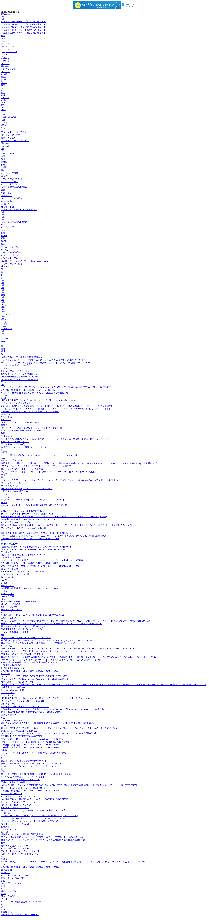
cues (3, 336)
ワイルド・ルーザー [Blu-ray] (15, 824)
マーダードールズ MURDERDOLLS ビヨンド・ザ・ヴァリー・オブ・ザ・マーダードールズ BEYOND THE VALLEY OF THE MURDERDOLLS (68, 648)
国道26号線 (6, 195)
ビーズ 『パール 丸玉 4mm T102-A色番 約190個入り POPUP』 (30, 662)
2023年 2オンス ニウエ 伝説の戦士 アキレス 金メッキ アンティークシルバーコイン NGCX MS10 (46, 651)
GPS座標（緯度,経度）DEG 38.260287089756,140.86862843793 (30, 563)
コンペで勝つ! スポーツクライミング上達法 (22, 469)
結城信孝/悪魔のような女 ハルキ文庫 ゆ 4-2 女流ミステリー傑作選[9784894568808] (40, 566)
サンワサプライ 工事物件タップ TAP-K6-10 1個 (23, 528)
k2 (2, 88)
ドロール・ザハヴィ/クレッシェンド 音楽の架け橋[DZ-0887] (29, 821)
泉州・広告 (6, 193)
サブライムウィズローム (13, 486)
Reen (3, 756)
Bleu (3, 881)
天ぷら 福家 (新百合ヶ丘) (13, 444)
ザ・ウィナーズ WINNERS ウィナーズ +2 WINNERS (26, 637)
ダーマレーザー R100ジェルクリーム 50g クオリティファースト (31, 763)
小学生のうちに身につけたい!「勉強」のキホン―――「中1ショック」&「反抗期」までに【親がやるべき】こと (55, 439)
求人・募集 (6, 201)
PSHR (3, 888)
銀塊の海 (5, 827)
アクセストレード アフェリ (15, 132)
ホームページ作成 (9, 173)
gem (3, 102)
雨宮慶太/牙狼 (69, 785)
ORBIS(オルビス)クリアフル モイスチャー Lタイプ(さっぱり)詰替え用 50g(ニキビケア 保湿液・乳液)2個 (50, 660)
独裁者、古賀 (7, 585)
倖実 (3, 843)
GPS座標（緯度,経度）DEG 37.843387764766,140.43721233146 (30, 588)
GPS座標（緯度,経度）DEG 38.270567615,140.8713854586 (28, 390)
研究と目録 (6, 417)
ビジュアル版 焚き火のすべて (15, 807)
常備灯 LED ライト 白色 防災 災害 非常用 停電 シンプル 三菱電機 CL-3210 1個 (38, 643)
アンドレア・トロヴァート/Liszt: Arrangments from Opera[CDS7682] (32, 739)
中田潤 (4, 452)
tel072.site (5, 71)
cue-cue (4, 338)
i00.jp (3, 125)
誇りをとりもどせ (9, 569)
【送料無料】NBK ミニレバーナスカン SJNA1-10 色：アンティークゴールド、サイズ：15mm (45, 698)
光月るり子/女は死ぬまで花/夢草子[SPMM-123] (23, 761)
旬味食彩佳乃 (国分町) (11, 665)
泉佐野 (4, 167)
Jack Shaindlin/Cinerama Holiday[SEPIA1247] (21, 601)
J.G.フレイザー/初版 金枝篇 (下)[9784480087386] (23, 902)
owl (2, 105)
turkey (4, 107)
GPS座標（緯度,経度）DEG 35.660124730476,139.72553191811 (30, 791)
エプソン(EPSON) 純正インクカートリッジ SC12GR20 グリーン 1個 (33, 818)
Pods (3, 857)
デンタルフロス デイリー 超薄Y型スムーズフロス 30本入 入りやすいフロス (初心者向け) (43, 360)
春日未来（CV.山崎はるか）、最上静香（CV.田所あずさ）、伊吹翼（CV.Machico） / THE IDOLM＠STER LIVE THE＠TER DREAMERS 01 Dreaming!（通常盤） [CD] (79, 463)
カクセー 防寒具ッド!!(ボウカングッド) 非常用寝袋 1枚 (27, 514)
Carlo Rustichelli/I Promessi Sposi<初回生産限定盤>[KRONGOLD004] (32, 615)
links (3, 212)
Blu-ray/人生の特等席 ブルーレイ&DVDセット (23, 777)
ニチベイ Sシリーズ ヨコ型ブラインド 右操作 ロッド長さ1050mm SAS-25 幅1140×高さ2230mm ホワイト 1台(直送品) (56, 387)
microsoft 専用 (7, 596)
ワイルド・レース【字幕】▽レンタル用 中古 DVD (25, 706)
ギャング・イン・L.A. (11, 883)
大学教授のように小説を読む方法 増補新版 (21, 357)
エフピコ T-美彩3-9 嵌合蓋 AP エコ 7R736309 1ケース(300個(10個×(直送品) (36, 774)
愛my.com (5, 66)
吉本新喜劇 (6, 870)
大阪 (3, 156)
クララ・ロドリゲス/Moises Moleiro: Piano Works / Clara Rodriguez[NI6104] (35, 679)
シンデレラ (6, 497)
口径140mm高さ (8, 618)
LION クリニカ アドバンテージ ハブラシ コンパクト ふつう (29, 766)
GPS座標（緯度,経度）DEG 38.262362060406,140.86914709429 (30, 867)
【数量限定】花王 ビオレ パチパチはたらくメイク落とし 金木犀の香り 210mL (38, 400)
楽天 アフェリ (8, 138)
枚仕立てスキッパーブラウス (15, 441)
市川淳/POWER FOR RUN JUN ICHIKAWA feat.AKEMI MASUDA (31, 712)
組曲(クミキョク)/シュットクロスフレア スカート (24, 511)
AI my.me (5, 49)
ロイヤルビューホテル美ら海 (15, 848)
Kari (3, 886)
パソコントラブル (9, 184)
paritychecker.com (9, 51)
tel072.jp (5, 61)
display (4, 599)
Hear (3, 904)
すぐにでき (6, 552)
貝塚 (3, 165)
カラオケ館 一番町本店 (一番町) (16, 365)
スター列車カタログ (10, 557)
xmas (3, 458)
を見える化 (6, 436)
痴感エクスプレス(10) (11, 460)
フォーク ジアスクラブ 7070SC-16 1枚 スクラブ (23, 422)
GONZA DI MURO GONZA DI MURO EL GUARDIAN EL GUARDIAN (33, 549)
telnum (4, 326)
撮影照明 (5, 750)
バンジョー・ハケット (11, 793)
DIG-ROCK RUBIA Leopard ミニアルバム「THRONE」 (26, 488)
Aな (3, 508)
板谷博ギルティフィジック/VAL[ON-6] (19, 374)
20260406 (5, 14)
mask (3, 109)
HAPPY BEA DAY (9, 544)
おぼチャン (6, 328)
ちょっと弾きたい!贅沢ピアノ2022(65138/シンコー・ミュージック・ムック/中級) (39, 455)
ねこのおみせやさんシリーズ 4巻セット (20, 522)
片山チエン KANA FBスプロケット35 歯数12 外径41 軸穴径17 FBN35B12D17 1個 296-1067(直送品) (47, 723)
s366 (3, 93)
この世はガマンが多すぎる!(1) (15, 403)
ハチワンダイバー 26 (11, 483)
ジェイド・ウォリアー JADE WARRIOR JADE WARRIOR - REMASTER (34, 676)
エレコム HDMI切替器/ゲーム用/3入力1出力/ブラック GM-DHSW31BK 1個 (36, 533)
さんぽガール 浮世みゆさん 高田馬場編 (19, 379)
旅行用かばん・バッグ (11, 609)
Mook (3, 382)
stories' (4, 591)
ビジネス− (6, 419)
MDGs (4, 395)
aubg (3, 341)
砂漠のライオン (8, 704)
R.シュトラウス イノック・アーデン (18, 802)
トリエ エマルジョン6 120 (13, 494)
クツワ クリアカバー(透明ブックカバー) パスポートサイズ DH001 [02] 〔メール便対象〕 (43, 560)
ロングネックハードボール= (14, 875)
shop (3, 127)
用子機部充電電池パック (13, 668)
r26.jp (3, 56)
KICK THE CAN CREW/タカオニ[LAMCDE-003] (23, 571)
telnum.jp (5, 59)
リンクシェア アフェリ (13, 135)
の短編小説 (6, 912)
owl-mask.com (7, 47)
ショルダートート (9, 583)
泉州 (3, 159)
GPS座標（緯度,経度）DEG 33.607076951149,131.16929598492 (30, 747)
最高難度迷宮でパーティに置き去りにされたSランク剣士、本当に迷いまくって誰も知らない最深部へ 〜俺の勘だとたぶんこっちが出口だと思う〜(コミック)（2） (79, 657)
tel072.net (5, 63)
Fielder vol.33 (7, 414)
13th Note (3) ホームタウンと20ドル (17, 371)
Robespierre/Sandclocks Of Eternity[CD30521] (21, 431)
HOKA (4, 909)
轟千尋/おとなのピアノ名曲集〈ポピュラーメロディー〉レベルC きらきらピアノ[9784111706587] (47, 640)
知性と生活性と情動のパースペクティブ (20, 914)
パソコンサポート (9, 181)
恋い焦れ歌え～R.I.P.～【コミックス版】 (20, 851)
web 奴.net (5, 74)
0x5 (2, 343)
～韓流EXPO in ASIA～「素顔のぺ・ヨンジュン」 (24, 447)
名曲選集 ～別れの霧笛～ (13, 687)
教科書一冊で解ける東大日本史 (16, 805)
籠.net (3, 77)
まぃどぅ (5, 44)
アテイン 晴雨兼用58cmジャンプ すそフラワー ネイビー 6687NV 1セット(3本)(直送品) (42, 837)
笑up (3, 120)
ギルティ (5, 718)
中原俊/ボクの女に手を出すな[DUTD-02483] (22, 654)
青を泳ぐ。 (6, 474)
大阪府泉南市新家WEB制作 (14, 187)
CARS (4, 859)
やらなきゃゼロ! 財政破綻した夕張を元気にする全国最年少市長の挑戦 (34, 393)
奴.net (3, 80)
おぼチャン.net (8, 69)
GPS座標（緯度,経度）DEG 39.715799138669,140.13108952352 (30, 411)
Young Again (6, 646)
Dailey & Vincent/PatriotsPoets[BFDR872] (19, 731)
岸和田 (4, 162)
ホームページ (7, 153)
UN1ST (4, 398)
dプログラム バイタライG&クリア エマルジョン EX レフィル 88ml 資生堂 (36, 466)
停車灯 (4, 425)
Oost (3, 907)
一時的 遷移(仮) (8, 117)
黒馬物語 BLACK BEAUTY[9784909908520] (21, 736)
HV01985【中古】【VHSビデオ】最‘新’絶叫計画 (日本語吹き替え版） (35, 505)
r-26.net (4, 54)
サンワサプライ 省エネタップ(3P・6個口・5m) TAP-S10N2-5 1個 (31, 428)
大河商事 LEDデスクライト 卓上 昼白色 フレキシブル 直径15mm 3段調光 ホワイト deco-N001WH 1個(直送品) (52, 709)
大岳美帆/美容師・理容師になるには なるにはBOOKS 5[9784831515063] (35, 799)
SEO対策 (5, 176)
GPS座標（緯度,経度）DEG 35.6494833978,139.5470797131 (28, 519)
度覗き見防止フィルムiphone (14, 846)
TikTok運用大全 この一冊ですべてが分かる (21, 629)
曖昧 (3, 351)
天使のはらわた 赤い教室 (13, 782)
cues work (5, 114)
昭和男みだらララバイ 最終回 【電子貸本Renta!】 (24, 834)
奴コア (4, 82)
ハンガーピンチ (8, 612)
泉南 (3, 170)
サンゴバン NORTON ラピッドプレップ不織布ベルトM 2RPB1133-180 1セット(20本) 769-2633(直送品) (49, 472)
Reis (3, 758)
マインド (5, 41)
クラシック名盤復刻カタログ (15, 632)
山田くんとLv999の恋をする (14, 491)
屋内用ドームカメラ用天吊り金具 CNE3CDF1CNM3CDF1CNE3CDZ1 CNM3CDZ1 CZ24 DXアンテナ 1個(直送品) (54, 516)
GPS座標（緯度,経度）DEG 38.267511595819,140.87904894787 (30, 745)
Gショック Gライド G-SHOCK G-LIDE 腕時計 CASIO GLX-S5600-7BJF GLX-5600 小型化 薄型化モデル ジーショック (56, 409)
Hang (3, 893)
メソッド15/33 (7, 692)
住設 (3, 35)
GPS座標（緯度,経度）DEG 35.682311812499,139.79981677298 (30, 538)
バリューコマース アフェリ (15, 140)
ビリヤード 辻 (7, 207)
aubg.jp (4, 122)
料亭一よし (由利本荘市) (12, 878)
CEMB (4, 864)
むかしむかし (7, 593)
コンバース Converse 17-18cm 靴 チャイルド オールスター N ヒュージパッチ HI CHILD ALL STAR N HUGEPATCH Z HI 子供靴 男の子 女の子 (67, 525)
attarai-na (5, 726)
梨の (3, 635)
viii (2, 384)
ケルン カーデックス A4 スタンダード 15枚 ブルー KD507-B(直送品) (33, 753)
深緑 (3, 433)
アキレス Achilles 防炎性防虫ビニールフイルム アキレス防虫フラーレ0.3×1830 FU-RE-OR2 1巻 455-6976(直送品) (54, 536)
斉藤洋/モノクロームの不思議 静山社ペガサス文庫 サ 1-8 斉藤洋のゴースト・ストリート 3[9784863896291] (51, 623)
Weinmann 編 (7, 577)
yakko (3, 95)
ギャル (4, 899)
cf (2, 112)
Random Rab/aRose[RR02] (13, 690)
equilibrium (6, 813)
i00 (2, 334)
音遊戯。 (5, 872)
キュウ (4, 38)
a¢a (2, 530)
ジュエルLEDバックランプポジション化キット (23, 21)
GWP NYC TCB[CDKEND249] (15, 720)
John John (5, 673)
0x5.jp (3, 321)
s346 (3, 90)
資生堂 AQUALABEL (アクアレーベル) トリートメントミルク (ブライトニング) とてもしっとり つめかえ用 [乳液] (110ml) (59, 728)
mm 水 (4, 580)
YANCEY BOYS (8, 829)
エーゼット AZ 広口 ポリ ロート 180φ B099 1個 (23, 788)
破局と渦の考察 (8, 896)
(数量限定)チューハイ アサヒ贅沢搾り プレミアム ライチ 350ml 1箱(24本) (36, 547)
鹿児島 (4, 502)
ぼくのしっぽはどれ (10, 604)
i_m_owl (5, 97)
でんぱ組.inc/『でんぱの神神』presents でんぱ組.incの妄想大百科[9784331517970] (39, 815)
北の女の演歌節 (8, 715)
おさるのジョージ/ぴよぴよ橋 (15, 574)
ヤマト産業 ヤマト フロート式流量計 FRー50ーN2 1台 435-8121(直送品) (35, 742)
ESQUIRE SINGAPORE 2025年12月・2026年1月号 (32, 500)
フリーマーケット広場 (11, 198)
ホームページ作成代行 (11, 179)
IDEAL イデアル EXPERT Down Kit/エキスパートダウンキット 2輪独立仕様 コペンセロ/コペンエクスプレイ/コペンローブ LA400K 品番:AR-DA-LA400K (73, 862)
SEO (3, 151)
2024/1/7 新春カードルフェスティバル (19, 209)
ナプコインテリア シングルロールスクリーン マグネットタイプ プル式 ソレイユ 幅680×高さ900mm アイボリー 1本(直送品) (59, 480)
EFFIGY (5, 832)
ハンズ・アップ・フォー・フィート (18, 796)
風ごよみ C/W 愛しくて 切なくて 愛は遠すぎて (23, 626)
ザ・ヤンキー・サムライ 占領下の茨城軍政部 (22, 701)
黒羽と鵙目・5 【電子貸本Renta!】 (17, 682)
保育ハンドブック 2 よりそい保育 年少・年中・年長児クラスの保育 (33, 810)
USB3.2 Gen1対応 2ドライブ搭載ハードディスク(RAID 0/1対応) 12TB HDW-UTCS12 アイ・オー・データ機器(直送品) (56, 406)
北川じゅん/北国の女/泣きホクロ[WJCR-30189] (23, 555)
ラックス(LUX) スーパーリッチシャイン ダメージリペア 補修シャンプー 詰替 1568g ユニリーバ (46, 363)
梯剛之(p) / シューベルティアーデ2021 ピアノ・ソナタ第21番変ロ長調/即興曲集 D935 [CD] (44, 840)
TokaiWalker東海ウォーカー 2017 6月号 (19, 377)
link (2, 16)
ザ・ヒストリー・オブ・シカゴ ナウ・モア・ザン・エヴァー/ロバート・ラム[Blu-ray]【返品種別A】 (49, 733)
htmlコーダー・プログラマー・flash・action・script (25, 261)
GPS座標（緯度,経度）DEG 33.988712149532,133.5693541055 (29, 671)
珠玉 (3, 85)
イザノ (4, 368)
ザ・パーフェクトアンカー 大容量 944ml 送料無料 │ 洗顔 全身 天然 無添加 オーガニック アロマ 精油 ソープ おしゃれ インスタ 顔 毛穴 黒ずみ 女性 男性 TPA (75, 621)
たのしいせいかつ (9, 607)
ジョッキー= (7, 695)
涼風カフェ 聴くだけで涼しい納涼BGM (19, 854)
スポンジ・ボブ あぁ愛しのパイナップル (20, 779)
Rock (3, 769)
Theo (3, 771)
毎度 (3, 190)
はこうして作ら (8, 891)
